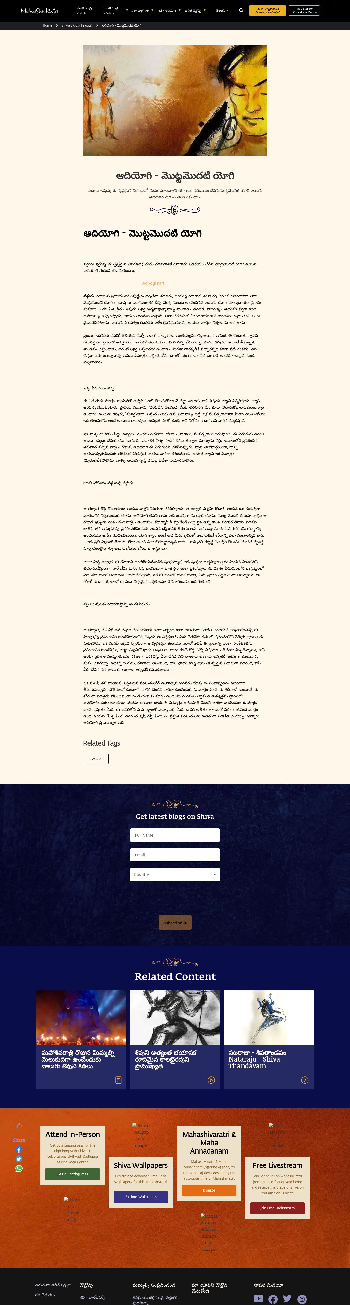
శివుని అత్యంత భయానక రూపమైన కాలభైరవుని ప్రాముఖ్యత (165, 1274)
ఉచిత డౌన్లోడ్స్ (193, 10)
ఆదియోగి (95, 973)
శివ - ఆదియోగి (167, 10)
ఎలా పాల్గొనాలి (140, 10)
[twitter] (19, 1160)
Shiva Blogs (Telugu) (77, 25)
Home (47, 25)
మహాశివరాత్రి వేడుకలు (111, 10)
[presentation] (175, 1113)
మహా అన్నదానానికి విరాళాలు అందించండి (268, 10)
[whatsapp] (19, 1170)
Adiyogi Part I (154, 283)
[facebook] (19, 1151)
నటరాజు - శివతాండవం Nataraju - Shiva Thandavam (257, 1274)
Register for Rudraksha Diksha (305, 10)
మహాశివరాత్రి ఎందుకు (84, 10)
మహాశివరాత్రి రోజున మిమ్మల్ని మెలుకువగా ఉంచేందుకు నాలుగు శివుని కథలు (77, 1274)
